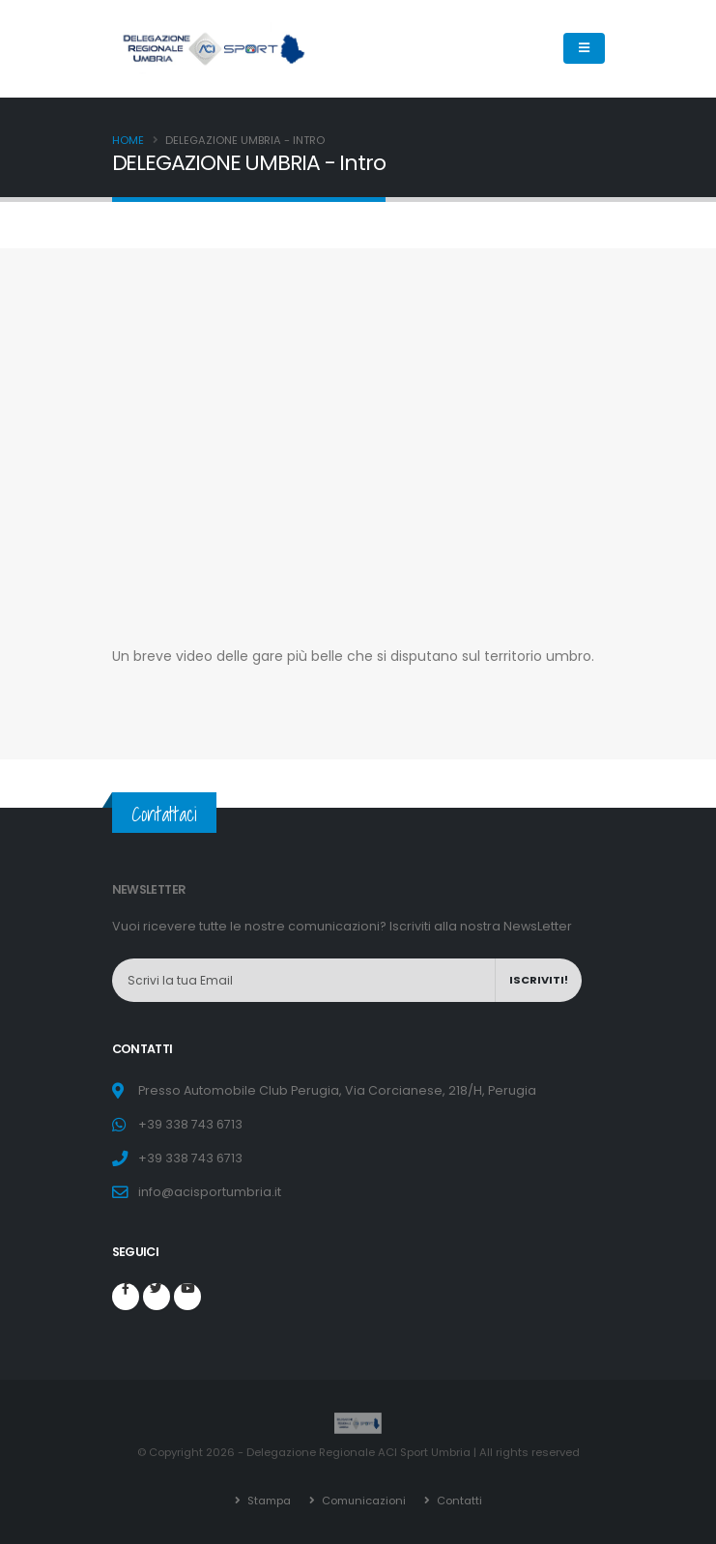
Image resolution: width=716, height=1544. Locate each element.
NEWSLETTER (149, 889)
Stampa (266, 1500)
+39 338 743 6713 (190, 1124)
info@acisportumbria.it (209, 1192)
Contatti (458, 1500)
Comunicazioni (362, 1500)
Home (128, 140)
